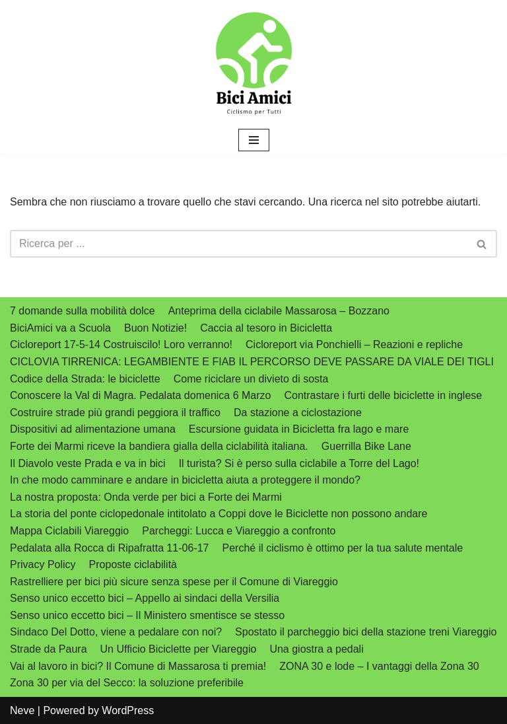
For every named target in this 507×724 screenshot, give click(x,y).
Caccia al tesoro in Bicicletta (266, 328)
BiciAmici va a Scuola (60, 328)
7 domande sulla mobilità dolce (82, 310)
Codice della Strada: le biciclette (85, 378)
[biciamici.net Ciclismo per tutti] (253, 63)
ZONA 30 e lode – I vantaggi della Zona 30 (379, 666)
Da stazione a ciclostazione (298, 412)
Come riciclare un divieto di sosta (251, 378)
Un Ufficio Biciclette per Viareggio (178, 649)
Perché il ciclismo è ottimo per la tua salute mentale (342, 548)
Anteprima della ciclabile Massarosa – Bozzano (278, 310)
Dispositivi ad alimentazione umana (93, 429)
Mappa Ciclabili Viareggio (69, 530)
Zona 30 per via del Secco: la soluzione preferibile (127, 682)
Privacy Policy (43, 564)
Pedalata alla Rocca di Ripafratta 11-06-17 (109, 548)
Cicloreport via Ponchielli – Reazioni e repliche (354, 344)
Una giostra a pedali (316, 649)
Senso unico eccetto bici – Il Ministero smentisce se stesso (147, 615)
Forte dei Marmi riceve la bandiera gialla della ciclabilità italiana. (159, 446)
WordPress (128, 710)
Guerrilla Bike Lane (366, 446)
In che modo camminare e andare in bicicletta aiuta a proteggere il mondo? (185, 480)
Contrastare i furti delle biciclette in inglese (383, 395)
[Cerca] (238, 244)
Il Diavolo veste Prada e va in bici (88, 463)
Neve (22, 710)
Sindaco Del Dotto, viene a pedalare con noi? (116, 631)
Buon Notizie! (155, 328)
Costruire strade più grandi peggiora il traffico (115, 412)
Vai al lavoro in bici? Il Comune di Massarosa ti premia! (138, 666)
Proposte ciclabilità (133, 564)
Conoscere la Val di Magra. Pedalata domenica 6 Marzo (140, 395)
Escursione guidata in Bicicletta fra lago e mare (299, 429)
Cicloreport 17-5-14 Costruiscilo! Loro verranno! (121, 344)
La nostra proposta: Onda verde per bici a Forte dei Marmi (146, 497)
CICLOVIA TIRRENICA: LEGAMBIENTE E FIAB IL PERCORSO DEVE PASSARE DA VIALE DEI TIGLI (252, 361)
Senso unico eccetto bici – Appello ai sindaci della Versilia (144, 598)
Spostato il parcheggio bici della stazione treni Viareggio (365, 631)
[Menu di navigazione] (253, 140)
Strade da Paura (48, 649)
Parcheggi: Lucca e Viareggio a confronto (238, 530)
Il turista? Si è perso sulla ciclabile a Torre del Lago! (299, 463)
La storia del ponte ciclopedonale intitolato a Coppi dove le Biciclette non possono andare (218, 513)
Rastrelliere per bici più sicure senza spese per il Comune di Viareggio (174, 581)
